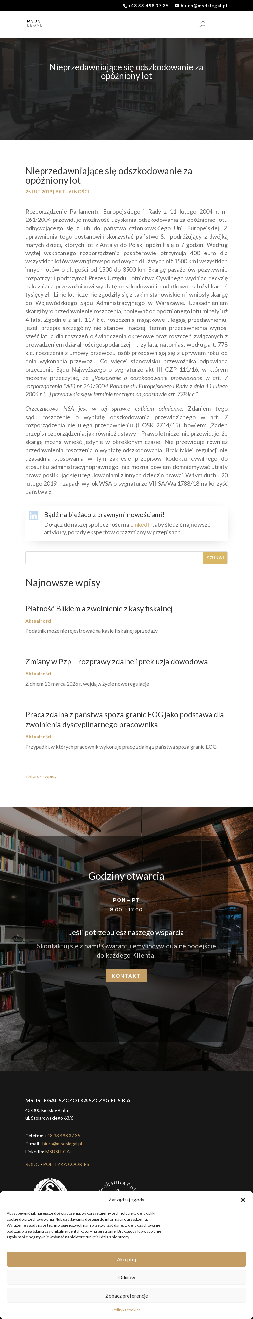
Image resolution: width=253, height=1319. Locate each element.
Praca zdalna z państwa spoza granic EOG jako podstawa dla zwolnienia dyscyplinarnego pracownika (124, 719)
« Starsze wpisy (41, 776)
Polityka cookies (126, 1309)
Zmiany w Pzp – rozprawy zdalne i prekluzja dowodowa (116, 661)
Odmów (126, 1277)
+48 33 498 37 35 (62, 1135)
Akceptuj (126, 1259)
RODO (32, 1164)
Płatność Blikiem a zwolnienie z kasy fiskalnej (99, 608)
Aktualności (72, 191)
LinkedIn (141, 524)
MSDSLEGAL (58, 1151)
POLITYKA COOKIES (66, 1164)
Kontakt (126, 976)
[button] (243, 1200)
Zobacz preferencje (126, 1296)
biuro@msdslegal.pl (62, 1143)
